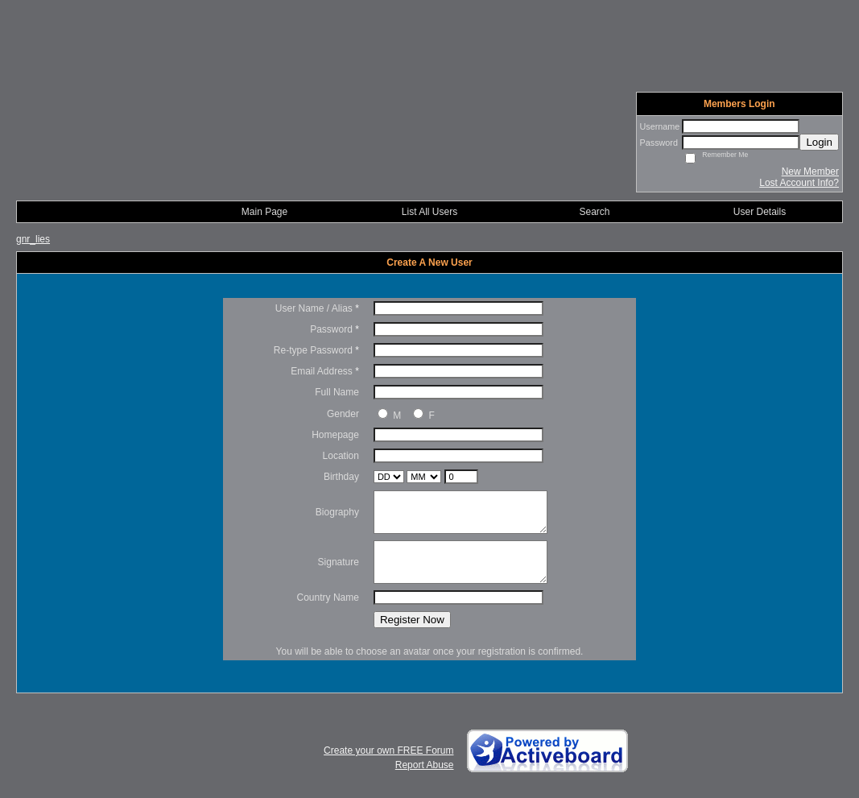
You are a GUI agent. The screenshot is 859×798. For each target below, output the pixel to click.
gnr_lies (33, 239)
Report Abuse (424, 765)
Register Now (412, 620)
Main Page (264, 211)
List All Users (429, 211)
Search (594, 211)
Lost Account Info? (799, 182)
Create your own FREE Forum (388, 750)
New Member (810, 171)
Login (819, 142)
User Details (759, 211)
